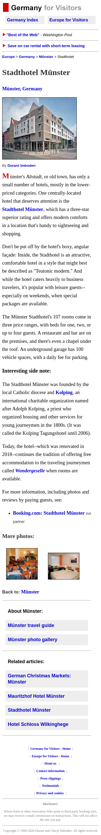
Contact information (50, 771)
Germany (27, 57)
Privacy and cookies (50, 793)
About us (50, 763)
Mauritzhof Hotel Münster (36, 696)
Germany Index (22, 20)
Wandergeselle (30, 470)
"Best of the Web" (22, 35)
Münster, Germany (22, 88)
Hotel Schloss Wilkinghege (38, 724)
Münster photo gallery (32, 639)
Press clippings (50, 778)
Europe (8, 57)
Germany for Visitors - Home (50, 749)
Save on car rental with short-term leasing (46, 46)
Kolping (63, 392)
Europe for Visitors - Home (50, 756)
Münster (46, 57)
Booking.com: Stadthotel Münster (49, 513)
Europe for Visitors (68, 20)
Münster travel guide (31, 625)
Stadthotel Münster (22, 209)
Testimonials (50, 786)
